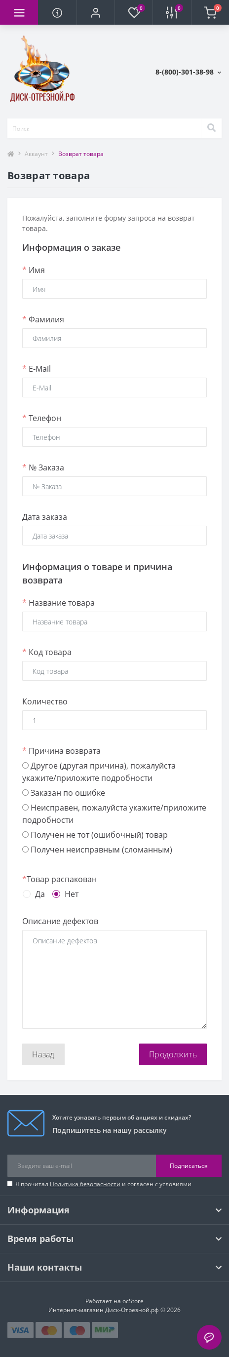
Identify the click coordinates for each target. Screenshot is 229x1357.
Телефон (41, 418)
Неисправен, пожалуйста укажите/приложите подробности (114, 813)
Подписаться (189, 1166)
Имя (33, 270)
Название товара (58, 602)
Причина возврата (61, 750)
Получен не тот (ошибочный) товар (95, 834)
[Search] (211, 128)
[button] (95, 12)
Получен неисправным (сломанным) (97, 849)
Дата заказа (44, 516)
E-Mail (36, 368)
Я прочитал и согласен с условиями (103, 1184)
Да (40, 894)
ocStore (133, 1301)
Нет (71, 894)
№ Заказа (43, 467)
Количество (45, 701)
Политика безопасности (85, 1184)
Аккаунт (36, 154)
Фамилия (43, 319)
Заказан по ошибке (63, 792)
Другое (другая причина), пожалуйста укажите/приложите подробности (99, 771)
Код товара (47, 652)
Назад (43, 1054)
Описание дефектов (60, 921)
